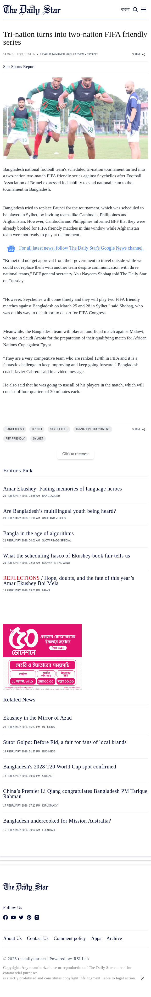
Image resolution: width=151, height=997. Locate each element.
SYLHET (38, 438)
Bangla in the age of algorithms (38, 533)
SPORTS (92, 54)
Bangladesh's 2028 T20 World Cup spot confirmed (59, 766)
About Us (12, 938)
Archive (114, 938)
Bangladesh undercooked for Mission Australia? (57, 821)
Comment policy (70, 938)
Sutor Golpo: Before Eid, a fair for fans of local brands (65, 742)
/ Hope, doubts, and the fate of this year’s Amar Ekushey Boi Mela (68, 580)
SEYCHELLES (59, 429)
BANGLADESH (15, 429)
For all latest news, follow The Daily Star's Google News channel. (75, 248)
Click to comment (75, 454)
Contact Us (37, 938)
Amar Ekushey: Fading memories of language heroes (62, 489)
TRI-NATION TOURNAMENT (93, 429)
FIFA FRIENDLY (15, 438)
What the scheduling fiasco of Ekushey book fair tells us (66, 556)
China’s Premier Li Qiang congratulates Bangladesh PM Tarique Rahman (75, 793)
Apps (96, 938)
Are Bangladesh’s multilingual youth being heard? (59, 511)
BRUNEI (37, 429)
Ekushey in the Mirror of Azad (37, 718)
